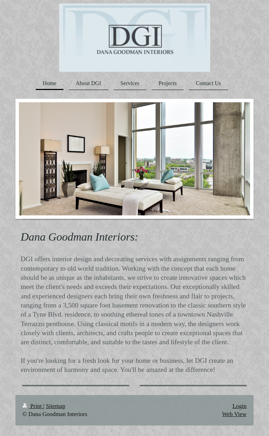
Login (240, 406)
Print (32, 406)
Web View (234, 414)
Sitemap (55, 406)
